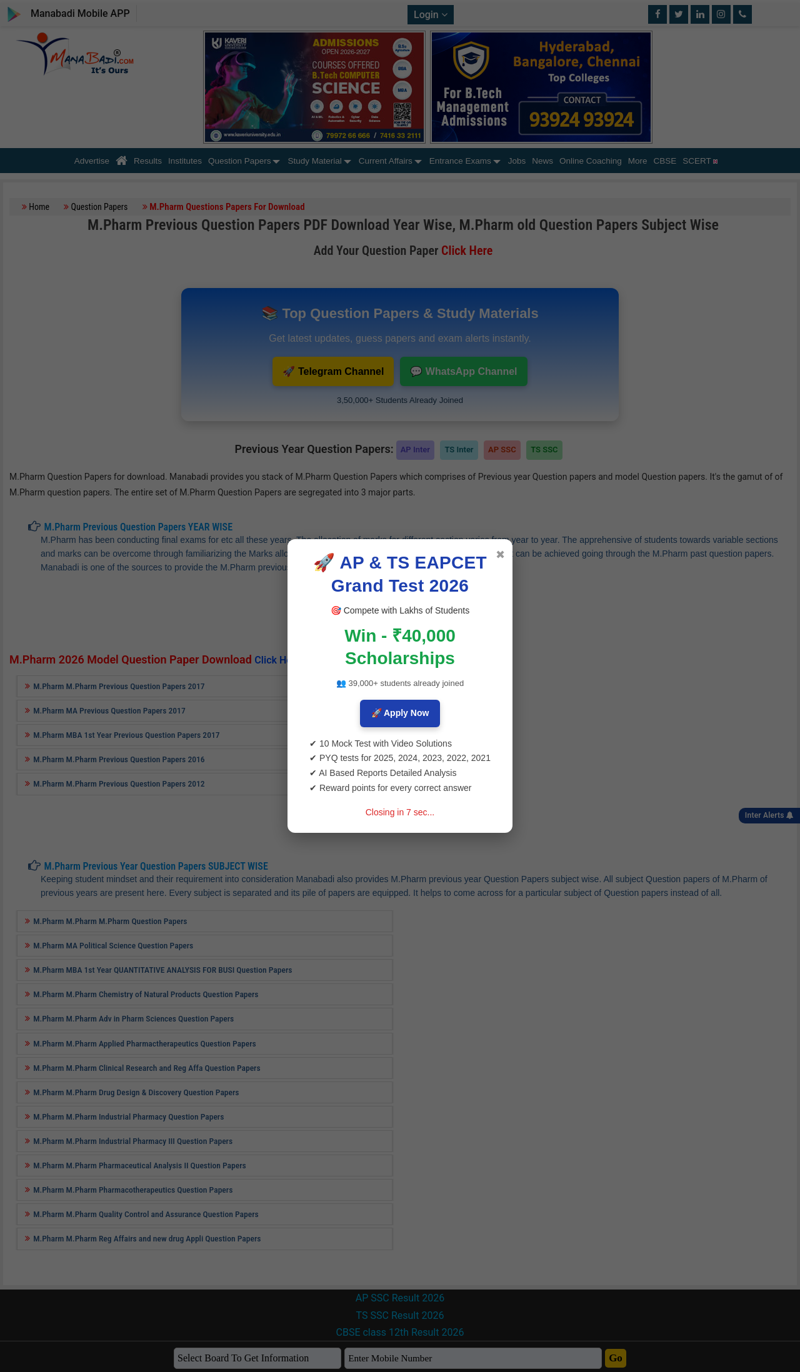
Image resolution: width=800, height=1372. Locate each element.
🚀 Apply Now (400, 713)
